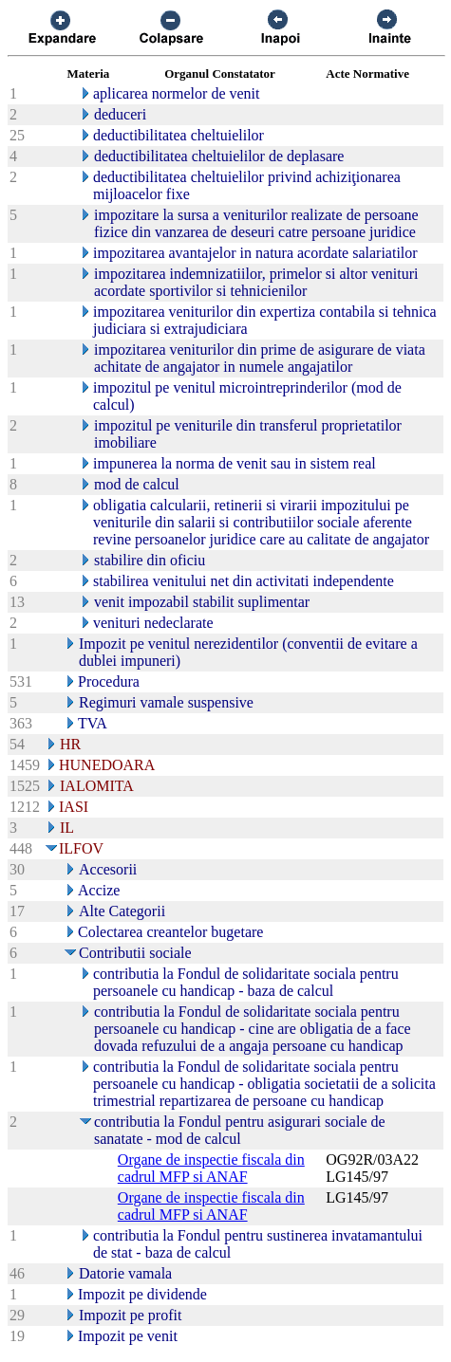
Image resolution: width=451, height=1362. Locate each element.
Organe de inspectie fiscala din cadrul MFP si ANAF (211, 1168)
